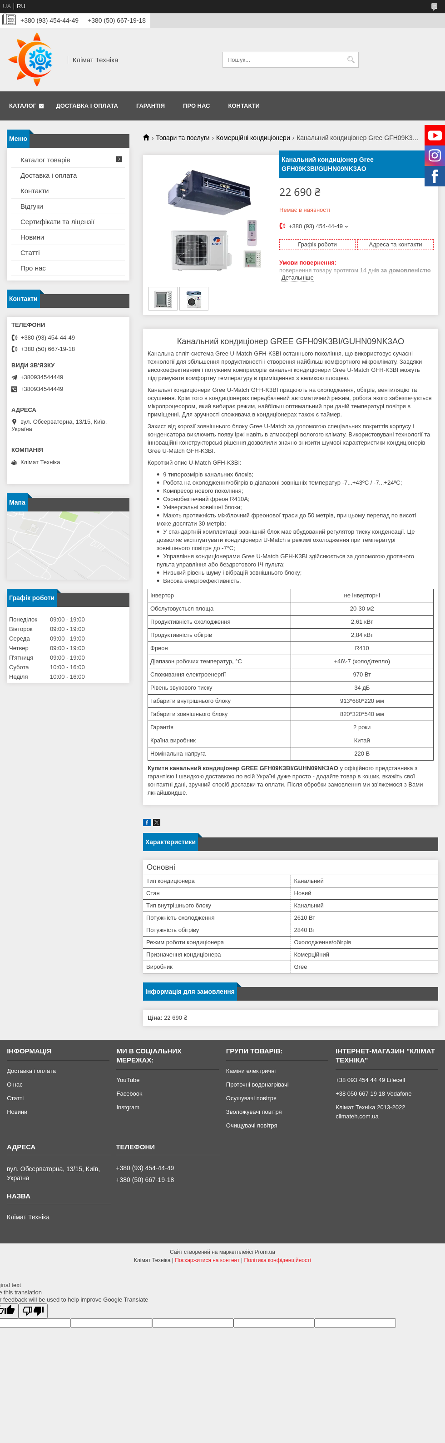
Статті (30, 252)
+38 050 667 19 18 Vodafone (373, 1093)
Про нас (196, 105)
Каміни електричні (251, 1070)
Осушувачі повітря (251, 1098)
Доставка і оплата (87, 105)
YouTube (127, 1080)
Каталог (22, 105)
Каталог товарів (45, 160)
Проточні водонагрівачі (257, 1084)
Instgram (127, 1107)
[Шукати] (351, 60)
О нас (15, 1084)
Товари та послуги (182, 137)
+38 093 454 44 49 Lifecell (370, 1080)
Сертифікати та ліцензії (57, 221)
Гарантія (150, 105)
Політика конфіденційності (278, 1260)
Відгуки (31, 206)
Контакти (244, 105)
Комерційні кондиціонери (253, 137)
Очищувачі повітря (251, 1125)
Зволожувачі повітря (254, 1111)
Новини (32, 237)
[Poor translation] (33, 1310)
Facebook (129, 1093)
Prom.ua (265, 1252)
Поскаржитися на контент (207, 1260)
